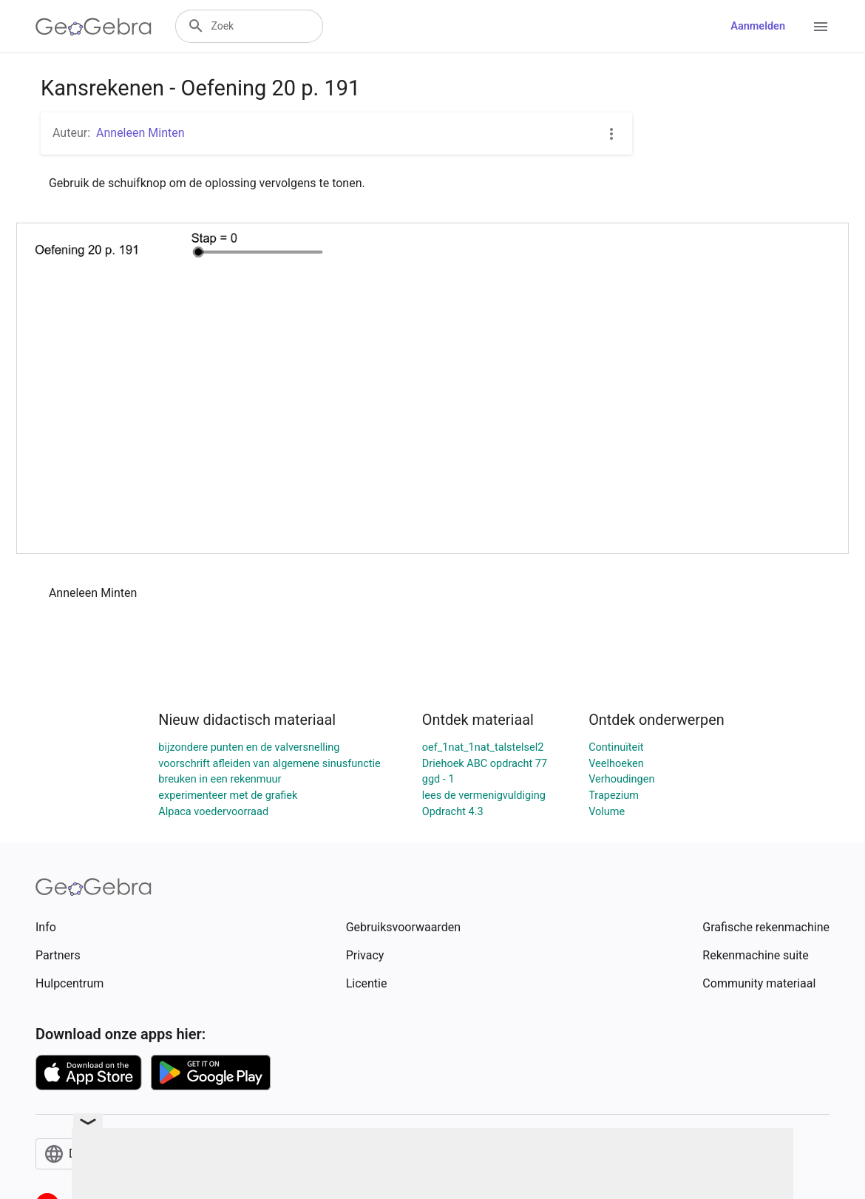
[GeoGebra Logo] (93, 27)
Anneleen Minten (140, 133)
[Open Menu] (821, 27)
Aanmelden (757, 26)
